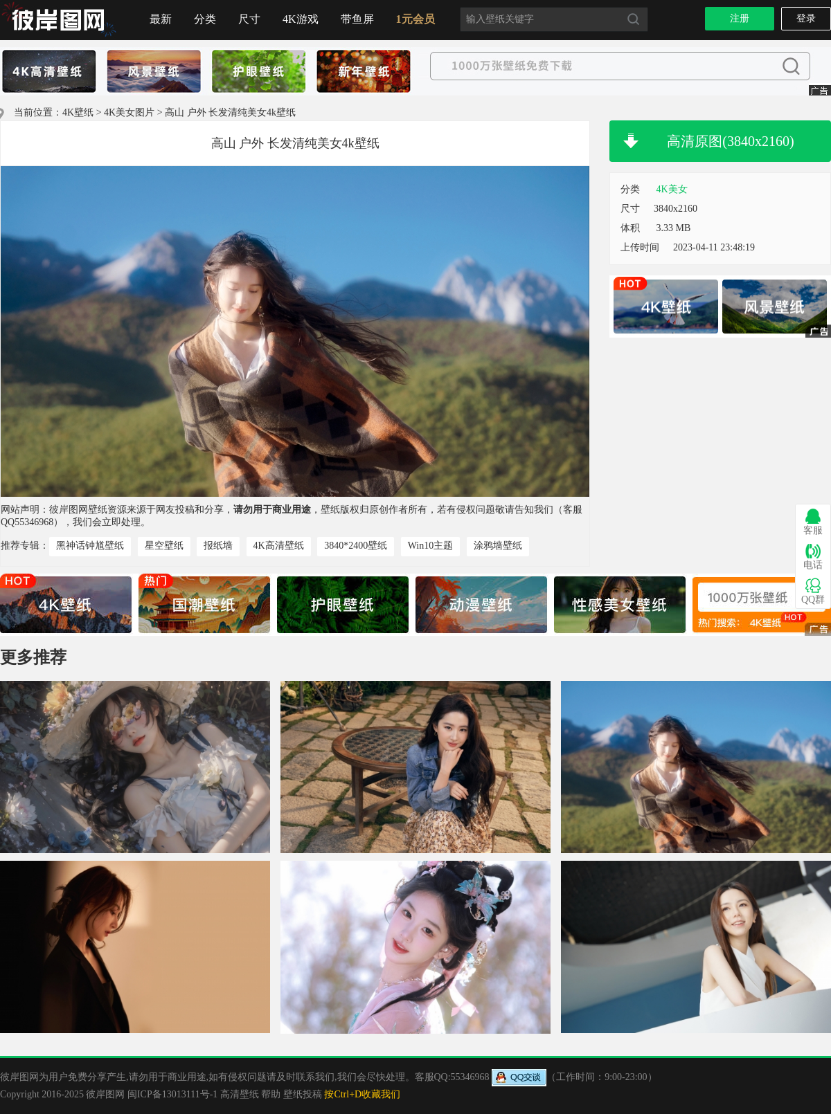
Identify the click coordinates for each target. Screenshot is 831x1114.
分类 (205, 19)
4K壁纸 (77, 112)
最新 (161, 19)
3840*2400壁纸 (355, 545)
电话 (813, 556)
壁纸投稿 (302, 1094)
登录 (806, 18)
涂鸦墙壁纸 (498, 545)
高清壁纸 (239, 1094)
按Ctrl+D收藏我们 (362, 1094)
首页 (59, 20)
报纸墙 (218, 545)
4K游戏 (301, 19)
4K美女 (672, 189)
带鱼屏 (357, 19)
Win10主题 (431, 545)
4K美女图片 (129, 112)
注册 (739, 18)
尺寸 (249, 19)
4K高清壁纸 (278, 545)
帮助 (270, 1094)
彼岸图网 (105, 1094)
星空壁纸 (164, 545)
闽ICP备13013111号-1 (172, 1094)
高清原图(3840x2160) (730, 141)
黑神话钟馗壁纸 (90, 545)
